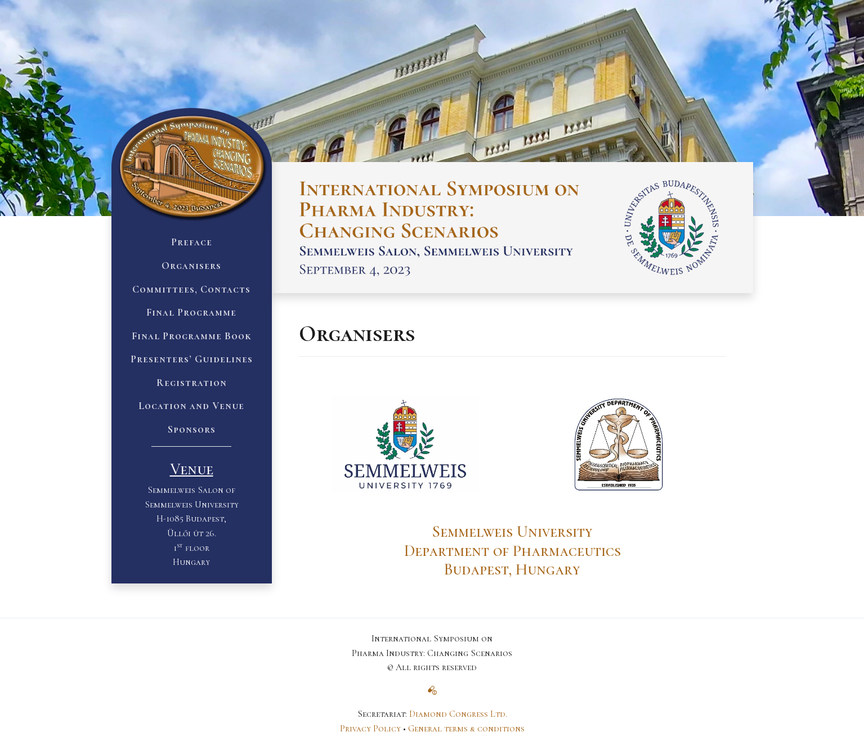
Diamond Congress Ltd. (458, 714)
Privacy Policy (370, 728)
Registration (191, 382)
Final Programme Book (192, 336)
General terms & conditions (466, 728)
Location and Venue (191, 405)
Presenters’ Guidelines (192, 359)
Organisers (191, 265)
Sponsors (192, 429)
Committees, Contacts (191, 289)
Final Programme (191, 312)
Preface (191, 242)
